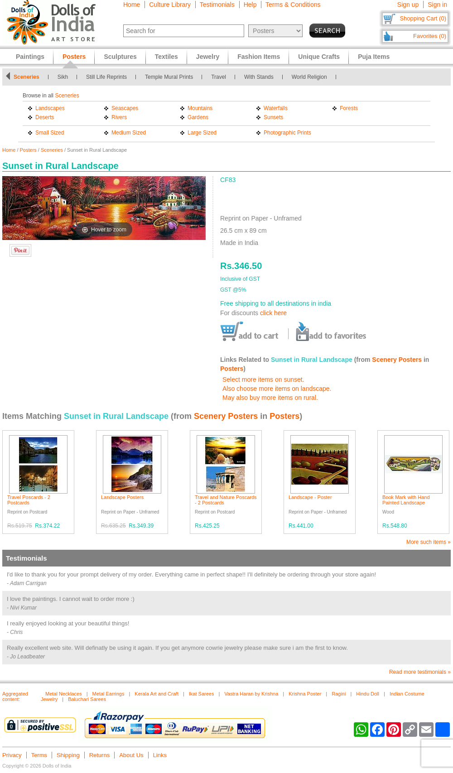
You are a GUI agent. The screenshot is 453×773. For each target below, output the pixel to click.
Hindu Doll (367, 693)
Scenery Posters (397, 359)
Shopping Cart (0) (423, 18)
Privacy (12, 755)
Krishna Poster (305, 693)
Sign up (408, 4)
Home (131, 4)
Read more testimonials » (420, 672)
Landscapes (50, 108)
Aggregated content (15, 696)
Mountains (200, 108)
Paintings (30, 56)
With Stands (259, 77)
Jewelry (207, 56)
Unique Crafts (319, 56)
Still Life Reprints (106, 77)
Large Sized (202, 133)
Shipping (68, 755)
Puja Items (374, 56)
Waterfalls (276, 108)
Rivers (119, 117)
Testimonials (217, 4)
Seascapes (124, 108)
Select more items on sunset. (263, 379)
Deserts (44, 117)
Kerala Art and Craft (156, 693)
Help (250, 4)
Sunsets (273, 117)
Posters (28, 150)
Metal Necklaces (63, 693)
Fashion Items (258, 56)
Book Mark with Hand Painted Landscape (406, 500)
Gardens (198, 117)
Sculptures (120, 56)
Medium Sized (128, 133)
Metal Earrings (108, 693)
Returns (99, 755)
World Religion (309, 77)
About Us (131, 755)
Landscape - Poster (310, 497)
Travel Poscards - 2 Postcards (28, 500)
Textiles (166, 56)
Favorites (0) (429, 36)
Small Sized (49, 133)
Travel (218, 77)
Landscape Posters (122, 497)
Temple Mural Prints (169, 77)
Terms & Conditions (292, 4)
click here (273, 313)
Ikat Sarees (201, 693)
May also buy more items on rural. (270, 397)
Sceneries (26, 77)
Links (160, 755)
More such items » (428, 542)
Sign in (437, 4)
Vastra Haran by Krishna (251, 693)
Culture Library (170, 4)
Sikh (63, 77)
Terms (39, 755)
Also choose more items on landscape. (276, 388)
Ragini (339, 693)
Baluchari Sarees (87, 699)
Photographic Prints (287, 133)
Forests (349, 108)
